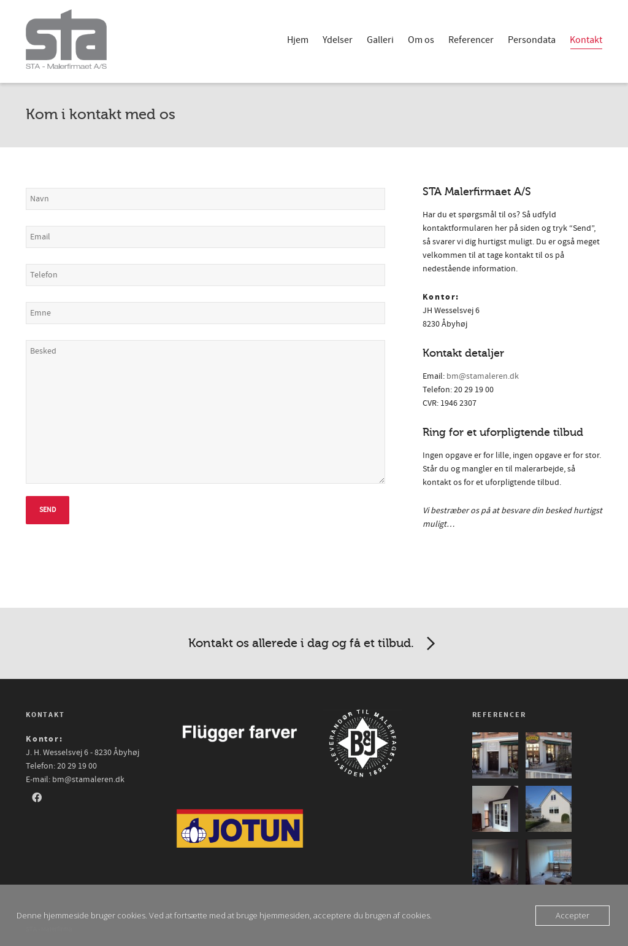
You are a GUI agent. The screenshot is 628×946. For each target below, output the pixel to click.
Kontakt (586, 41)
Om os (421, 40)
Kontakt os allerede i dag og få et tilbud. (314, 644)
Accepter (572, 915)
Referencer (471, 40)
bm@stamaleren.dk (482, 376)
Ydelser (338, 40)
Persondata (532, 40)
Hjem (297, 40)
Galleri (380, 40)
